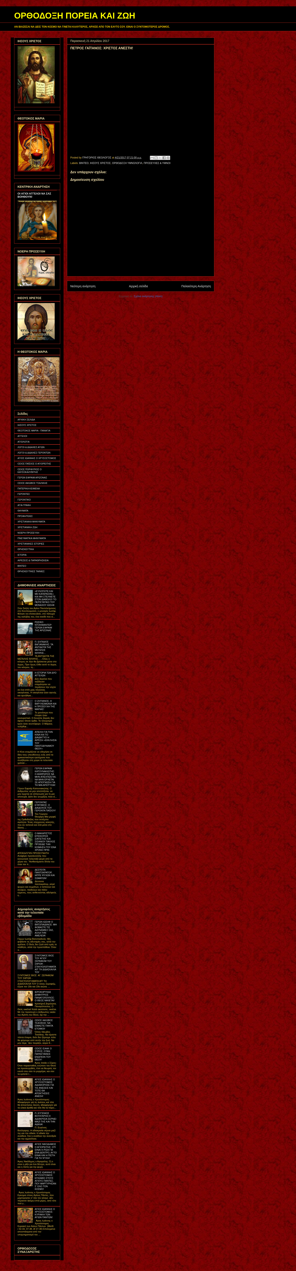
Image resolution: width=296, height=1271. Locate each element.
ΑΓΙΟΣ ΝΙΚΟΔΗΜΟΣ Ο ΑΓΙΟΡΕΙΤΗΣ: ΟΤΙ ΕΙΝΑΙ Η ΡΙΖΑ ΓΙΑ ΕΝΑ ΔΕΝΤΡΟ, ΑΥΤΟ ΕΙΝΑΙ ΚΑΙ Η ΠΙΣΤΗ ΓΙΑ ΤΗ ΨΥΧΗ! (46, 1151)
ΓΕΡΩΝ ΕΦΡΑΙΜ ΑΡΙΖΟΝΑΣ (32, 477)
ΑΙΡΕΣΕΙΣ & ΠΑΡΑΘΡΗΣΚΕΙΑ (33, 560)
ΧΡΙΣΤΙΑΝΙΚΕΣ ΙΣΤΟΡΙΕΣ (31, 543)
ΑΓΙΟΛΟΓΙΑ (24, 441)
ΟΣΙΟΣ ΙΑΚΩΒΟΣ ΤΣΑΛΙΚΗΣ (33, 483)
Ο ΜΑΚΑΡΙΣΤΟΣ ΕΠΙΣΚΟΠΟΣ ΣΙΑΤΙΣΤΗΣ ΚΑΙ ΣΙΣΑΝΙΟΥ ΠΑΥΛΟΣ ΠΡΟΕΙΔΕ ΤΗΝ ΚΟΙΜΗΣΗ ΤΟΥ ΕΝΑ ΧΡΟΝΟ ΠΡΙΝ (45, 841)
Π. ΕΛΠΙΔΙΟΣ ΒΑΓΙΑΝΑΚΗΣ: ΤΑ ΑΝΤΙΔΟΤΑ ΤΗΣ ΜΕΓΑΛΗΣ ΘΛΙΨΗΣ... (44, 647)
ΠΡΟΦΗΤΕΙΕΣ (25, 516)
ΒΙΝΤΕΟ (84, 163)
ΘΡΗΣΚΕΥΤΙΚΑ (26, 549)
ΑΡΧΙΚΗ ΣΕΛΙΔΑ (26, 419)
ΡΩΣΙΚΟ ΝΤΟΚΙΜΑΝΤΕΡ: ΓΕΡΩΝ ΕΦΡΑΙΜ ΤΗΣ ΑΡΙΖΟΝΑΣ (43, 626)
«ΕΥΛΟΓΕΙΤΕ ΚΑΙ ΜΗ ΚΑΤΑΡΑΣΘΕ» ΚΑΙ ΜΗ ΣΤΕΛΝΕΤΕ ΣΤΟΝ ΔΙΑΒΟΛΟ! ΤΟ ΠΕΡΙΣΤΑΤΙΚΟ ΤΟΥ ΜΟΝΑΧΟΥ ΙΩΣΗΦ (45, 598)
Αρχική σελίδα (138, 286)
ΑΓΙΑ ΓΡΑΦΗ (24, 505)
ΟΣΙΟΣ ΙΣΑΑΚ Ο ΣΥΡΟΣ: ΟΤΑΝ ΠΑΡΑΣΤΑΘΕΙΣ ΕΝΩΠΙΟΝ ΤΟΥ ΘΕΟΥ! (43, 1054)
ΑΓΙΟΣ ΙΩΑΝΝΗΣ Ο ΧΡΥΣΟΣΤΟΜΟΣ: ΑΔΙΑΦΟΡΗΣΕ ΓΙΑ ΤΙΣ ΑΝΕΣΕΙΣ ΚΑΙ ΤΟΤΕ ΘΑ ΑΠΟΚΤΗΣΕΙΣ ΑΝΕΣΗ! (45, 1087)
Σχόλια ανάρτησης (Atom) (148, 296)
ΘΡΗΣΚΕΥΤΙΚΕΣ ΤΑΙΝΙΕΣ (31, 571)
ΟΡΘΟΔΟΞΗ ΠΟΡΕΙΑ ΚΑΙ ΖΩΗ (74, 15)
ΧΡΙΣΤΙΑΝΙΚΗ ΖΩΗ (27, 527)
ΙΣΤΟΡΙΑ (22, 555)
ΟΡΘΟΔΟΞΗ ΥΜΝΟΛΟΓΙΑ (127, 163)
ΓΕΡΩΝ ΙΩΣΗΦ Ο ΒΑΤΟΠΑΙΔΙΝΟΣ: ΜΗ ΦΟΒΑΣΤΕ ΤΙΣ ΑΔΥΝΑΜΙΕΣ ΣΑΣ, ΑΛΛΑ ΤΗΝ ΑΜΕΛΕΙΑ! (46, 929)
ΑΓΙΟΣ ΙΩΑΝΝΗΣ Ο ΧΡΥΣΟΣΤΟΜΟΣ (37, 458)
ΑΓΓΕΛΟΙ (22, 436)
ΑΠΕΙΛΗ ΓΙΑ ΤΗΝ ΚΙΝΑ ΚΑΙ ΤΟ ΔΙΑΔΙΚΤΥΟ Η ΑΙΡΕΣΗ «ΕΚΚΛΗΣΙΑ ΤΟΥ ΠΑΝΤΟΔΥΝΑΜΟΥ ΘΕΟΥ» (45, 740)
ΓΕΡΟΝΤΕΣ (24, 494)
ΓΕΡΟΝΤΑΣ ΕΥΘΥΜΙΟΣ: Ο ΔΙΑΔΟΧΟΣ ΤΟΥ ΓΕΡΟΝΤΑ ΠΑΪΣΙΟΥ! (45, 806)
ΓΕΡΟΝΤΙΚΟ (24, 499)
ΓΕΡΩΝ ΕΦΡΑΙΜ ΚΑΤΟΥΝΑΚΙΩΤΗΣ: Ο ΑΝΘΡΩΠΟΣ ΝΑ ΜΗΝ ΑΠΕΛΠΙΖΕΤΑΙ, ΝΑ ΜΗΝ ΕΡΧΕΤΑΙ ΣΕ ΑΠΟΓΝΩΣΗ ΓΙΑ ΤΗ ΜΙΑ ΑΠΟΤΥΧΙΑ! (45, 776)
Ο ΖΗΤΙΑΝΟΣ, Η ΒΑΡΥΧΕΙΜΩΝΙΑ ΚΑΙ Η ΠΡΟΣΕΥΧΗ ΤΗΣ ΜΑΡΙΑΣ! (45, 705)
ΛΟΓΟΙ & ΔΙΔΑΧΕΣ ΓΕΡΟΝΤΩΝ (34, 452)
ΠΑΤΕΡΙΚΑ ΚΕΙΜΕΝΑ (29, 488)
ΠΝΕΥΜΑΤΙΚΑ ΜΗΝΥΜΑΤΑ (32, 538)
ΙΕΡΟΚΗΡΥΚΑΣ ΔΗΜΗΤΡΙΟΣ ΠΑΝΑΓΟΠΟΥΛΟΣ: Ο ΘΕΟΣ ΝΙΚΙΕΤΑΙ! (44, 996)
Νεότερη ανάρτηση (82, 286)
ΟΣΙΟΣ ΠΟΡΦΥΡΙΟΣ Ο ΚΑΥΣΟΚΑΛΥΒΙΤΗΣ (30, 470)
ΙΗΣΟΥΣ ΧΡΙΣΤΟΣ (100, 163)
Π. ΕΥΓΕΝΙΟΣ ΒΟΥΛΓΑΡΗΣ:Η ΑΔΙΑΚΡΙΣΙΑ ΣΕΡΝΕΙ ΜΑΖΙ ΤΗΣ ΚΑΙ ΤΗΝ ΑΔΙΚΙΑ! (45, 1119)
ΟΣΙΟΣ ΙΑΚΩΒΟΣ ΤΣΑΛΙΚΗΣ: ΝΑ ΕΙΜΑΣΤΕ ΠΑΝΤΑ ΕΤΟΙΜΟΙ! (44, 1024)
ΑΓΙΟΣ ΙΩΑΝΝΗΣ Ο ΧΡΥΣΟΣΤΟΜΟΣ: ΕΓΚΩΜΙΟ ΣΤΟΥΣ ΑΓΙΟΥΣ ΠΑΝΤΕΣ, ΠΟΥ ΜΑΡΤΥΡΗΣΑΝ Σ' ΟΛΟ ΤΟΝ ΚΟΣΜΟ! (45, 1180)
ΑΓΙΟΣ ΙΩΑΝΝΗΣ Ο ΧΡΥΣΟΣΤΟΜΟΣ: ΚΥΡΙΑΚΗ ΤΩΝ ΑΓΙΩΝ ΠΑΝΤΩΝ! (45, 1213)
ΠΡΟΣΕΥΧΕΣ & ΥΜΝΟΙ (157, 163)
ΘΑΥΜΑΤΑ (23, 510)
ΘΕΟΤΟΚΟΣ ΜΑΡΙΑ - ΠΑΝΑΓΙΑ (34, 430)
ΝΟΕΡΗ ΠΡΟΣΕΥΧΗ (28, 532)
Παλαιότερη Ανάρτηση (196, 286)
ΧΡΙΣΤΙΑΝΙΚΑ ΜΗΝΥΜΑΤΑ (31, 521)
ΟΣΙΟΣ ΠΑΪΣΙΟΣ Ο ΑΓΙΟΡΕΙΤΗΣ (34, 463)
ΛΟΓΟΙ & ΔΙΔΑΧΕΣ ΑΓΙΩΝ (31, 447)
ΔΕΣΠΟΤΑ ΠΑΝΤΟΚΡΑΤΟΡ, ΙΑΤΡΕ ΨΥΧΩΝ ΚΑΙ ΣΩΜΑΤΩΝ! (45, 873)
